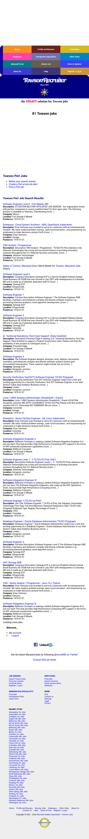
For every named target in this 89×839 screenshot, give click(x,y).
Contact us (49, 696)
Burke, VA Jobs (15, 732)
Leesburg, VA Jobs (17, 767)
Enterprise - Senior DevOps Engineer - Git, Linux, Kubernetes (34, 418)
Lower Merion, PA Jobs (18, 769)
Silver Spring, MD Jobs (18, 791)
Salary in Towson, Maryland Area (20, 265)
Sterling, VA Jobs (16, 794)
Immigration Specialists (46, 57)
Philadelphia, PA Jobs (18, 778)
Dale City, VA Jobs (16, 747)
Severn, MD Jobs (16, 789)
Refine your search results (22, 181)
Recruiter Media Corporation (48, 814)
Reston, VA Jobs (16, 785)
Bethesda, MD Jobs (17, 727)
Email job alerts (15, 683)
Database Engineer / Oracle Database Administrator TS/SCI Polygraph (39, 521)
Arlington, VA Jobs (16, 716)
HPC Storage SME (12, 562)
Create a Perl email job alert (23, 184)
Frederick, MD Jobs (17, 758)
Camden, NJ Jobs (16, 734)
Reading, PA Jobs (16, 783)
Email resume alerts (52, 683)
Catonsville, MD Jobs (17, 736)
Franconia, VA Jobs (17, 756)
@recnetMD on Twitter (65, 654)
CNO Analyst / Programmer (17, 245)
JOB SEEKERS (15, 676)
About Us (17, 71)
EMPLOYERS (49, 676)
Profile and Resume (46, 49)
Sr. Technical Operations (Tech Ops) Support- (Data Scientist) (34, 336)
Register (12, 685)
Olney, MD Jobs (15, 776)
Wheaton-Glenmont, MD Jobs (21, 800)
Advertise (48, 685)
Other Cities (75, 57)
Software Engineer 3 (13, 315)
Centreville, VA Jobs (17, 739)
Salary (7, 268)
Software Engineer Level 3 (16, 274)
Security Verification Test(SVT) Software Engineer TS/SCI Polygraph (38, 377)
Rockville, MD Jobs (17, 787)
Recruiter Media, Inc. (44, 92)
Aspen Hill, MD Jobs (17, 719)
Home (17, 49)
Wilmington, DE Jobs (17, 802)
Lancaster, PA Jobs (17, 765)
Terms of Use (45, 810)
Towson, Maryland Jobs (68, 265)
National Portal (17, 64)
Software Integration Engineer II (19, 439)
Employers (17, 57)
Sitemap (47, 699)
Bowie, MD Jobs (15, 730)
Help (46, 71)
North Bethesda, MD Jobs (19, 774)
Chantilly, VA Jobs (16, 741)
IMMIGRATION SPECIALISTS (21, 691)
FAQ (46, 694)
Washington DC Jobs (17, 798)
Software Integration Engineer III (19, 603)
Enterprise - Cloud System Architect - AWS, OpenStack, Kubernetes (37, 224)
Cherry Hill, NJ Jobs (17, 743)
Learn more (14, 699)
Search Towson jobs (17, 679)
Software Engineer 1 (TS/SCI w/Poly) (22, 500)
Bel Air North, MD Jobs (18, 723)
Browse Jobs (40, 808)
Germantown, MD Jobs (18, 761)
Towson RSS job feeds (44, 659)
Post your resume (16, 681)
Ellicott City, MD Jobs (18, 754)
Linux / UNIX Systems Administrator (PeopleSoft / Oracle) (33, 397)
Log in (20, 685)
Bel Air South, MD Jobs (18, 725)
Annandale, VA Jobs (17, 714)
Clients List (46, 64)
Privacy (47, 703)
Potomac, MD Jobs (17, 780)
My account (15, 632)
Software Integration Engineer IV (20, 480)
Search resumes (51, 681)
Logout (15, 635)
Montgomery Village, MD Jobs (21, 772)
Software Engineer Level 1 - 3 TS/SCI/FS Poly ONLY (29, 459)
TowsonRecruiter (44, 81)
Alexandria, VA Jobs (17, 712)
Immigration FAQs (16, 696)
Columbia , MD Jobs (17, 745)
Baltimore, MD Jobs (17, 721)
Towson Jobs (67, 814)
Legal (46, 701)
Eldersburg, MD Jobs (17, 752)
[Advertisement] (44, 22)
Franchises (74, 49)
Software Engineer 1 (13, 294)
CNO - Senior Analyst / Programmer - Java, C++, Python (31, 583)
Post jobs (48, 679)
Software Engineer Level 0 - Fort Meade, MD (25, 204)
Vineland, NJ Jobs (16, 796)
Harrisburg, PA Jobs (17, 763)
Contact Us (27, 810)
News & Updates (75, 64)
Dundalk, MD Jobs (16, 750)
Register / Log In (75, 71)
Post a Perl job (16, 187)
